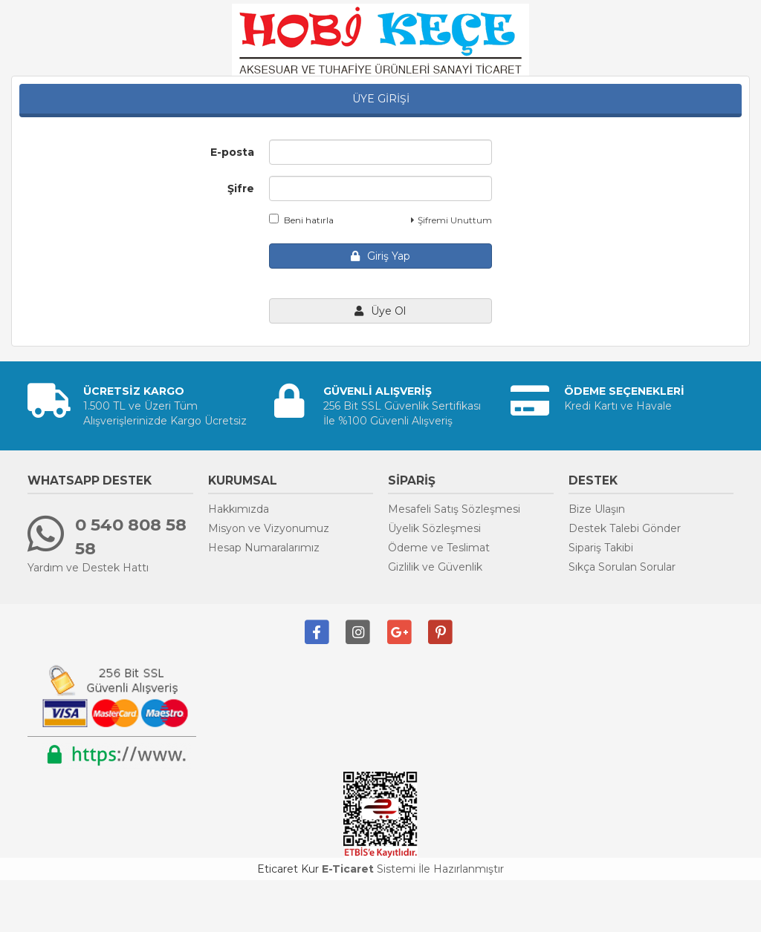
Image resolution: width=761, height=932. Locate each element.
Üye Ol (380, 311)
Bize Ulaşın (597, 509)
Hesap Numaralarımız (264, 547)
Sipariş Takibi (601, 547)
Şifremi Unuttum (451, 220)
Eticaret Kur (288, 869)
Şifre (240, 188)
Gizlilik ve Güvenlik (435, 567)
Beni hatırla (301, 220)
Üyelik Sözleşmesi (434, 528)
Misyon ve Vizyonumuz (268, 528)
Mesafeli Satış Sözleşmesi (454, 509)
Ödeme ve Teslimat (439, 547)
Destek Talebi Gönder (625, 528)
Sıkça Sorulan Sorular (622, 567)
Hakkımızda (238, 509)
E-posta (232, 152)
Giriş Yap (380, 256)
